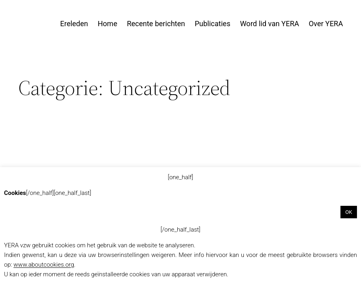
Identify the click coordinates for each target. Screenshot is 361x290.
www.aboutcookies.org (44, 264)
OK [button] (348, 212)
